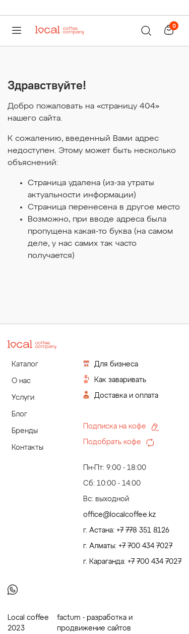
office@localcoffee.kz (119, 514)
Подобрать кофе (118, 442)
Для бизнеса (110, 363)
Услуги (23, 397)
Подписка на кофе (121, 427)
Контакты (27, 447)
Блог (19, 414)
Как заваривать (114, 379)
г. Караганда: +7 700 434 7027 (132, 561)
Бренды (25, 431)
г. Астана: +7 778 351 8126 (126, 530)
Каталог (25, 364)
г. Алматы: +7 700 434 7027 (127, 546)
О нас (21, 381)
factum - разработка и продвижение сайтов (95, 623)
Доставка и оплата (120, 395)
